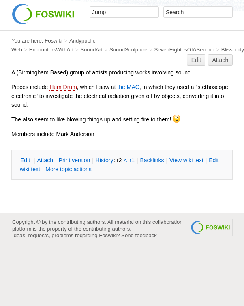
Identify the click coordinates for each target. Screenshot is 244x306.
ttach (45, 160)
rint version (74, 160)
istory (104, 160)
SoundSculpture (128, 50)
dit (26, 160)
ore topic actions (68, 169)
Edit (196, 60)
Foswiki (53, 41)
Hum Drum (63, 87)
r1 (132, 160)
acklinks (152, 160)
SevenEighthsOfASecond (184, 50)
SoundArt (91, 50)
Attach (220, 60)
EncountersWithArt (51, 50)
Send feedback (139, 235)
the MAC (128, 87)
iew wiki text (186, 160)
